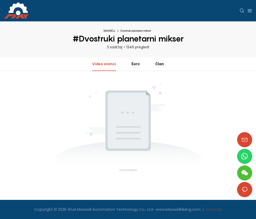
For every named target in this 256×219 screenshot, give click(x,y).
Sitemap (213, 209)
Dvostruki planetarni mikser (135, 30)
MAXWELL (109, 30)
